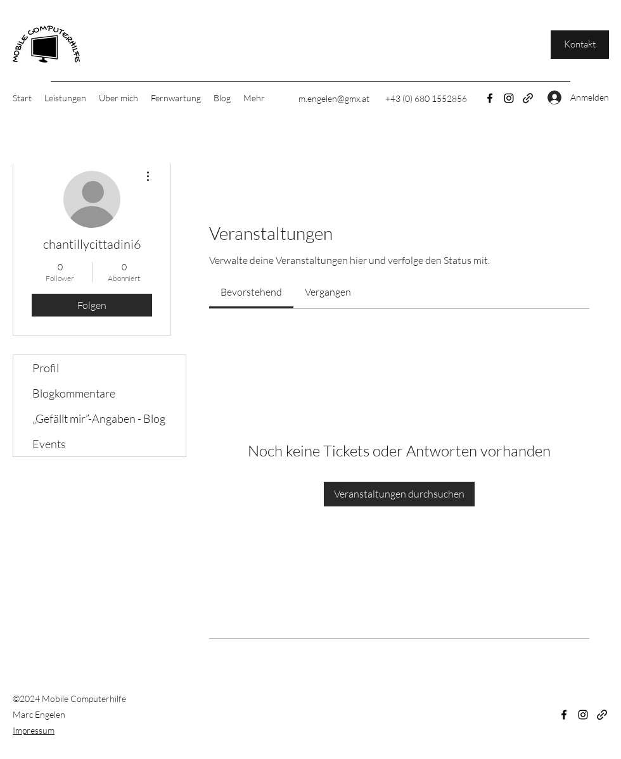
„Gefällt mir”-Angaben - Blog (98, 418)
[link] (251, 291)
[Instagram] (509, 98)
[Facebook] (489, 98)
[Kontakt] (580, 44)
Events (49, 444)
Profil (45, 368)
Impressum (33, 730)
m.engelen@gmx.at (333, 98)
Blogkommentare (73, 393)
